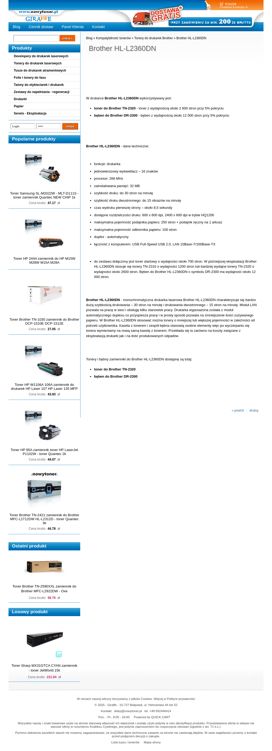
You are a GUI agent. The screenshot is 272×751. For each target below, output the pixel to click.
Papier (19, 106)
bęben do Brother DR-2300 (116, 115)
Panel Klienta (73, 27)
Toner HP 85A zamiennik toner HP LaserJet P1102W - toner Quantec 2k (44, 452)
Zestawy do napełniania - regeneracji (41, 92)
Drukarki (20, 99)
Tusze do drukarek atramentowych (40, 70)
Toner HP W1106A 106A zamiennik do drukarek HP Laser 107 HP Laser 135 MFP (44, 387)
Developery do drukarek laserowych (41, 56)
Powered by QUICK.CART (152, 717)
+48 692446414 (160, 711)
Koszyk (230, 4)
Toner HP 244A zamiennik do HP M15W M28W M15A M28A (44, 260)
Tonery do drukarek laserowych (38, 63)
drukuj (253, 410)
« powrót (238, 410)
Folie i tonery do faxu (30, 77)
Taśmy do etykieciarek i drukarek (39, 85)
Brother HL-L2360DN (191, 38)
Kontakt (98, 27)
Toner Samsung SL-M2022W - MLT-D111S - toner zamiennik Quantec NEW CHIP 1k (44, 195)
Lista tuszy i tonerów (125, 742)
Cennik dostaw (41, 27)
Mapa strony (152, 742)
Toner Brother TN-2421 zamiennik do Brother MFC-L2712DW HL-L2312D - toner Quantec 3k (44, 519)
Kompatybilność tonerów (113, 38)
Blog (16, 27)
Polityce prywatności (181, 698)
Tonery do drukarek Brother (153, 38)
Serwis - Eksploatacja (30, 113)
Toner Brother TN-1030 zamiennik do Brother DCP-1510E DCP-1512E (44, 321)
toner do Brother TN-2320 (115, 108)
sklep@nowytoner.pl (128, 711)
